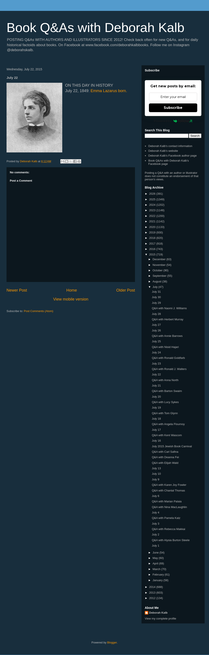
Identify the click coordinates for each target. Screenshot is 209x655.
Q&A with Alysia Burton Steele (170, 540)
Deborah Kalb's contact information (170, 146)
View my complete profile (160, 618)
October (158, 270)
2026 (152, 193)
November (160, 265)
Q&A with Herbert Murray (167, 319)
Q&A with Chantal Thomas (168, 490)
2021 (152, 221)
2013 (152, 592)
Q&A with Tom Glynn (165, 413)
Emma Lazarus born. (109, 91)
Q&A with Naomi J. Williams (169, 308)
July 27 (156, 324)
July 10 (156, 473)
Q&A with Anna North (165, 380)
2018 (152, 238)
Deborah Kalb (158, 612)
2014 (152, 587)
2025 (152, 199)
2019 (152, 232)
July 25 (156, 341)
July (155, 287)
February (159, 574)
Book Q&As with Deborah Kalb (95, 27)
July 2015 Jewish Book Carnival (172, 446)
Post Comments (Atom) (38, 311)
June (156, 552)
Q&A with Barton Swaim (167, 391)
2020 (152, 227)
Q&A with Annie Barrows (167, 336)
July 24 (156, 352)
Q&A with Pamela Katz (166, 518)
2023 (152, 210)
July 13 (156, 468)
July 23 (156, 363)
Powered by (173, 121)
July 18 (156, 418)
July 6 (155, 496)
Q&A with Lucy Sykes (165, 402)
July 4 (155, 512)
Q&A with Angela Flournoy (168, 424)
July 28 (156, 314)
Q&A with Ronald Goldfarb (168, 358)
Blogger (112, 642)
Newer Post (17, 290)
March (157, 569)
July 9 (155, 479)
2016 (152, 249)
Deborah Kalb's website (163, 150)
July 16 (156, 440)
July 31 (156, 291)
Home (71, 290)
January (158, 580)
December (160, 259)
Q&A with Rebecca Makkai (168, 529)
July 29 (156, 302)
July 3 (155, 523)
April (156, 563)
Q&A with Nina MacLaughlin (169, 507)
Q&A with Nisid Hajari (165, 347)
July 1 (155, 545)
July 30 (156, 297)
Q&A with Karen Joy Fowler (169, 484)
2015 (152, 254)
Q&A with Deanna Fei (165, 457)
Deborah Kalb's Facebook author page (172, 155)
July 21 (156, 385)
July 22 (156, 374)
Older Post (125, 290)
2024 (152, 204)
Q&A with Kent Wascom (167, 435)
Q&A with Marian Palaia (167, 501)
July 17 (156, 429)
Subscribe (173, 108)
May (156, 558)
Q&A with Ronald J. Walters (169, 369)
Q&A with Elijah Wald (165, 462)
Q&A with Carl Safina (165, 451)
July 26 (156, 330)
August (157, 281)
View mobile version (70, 299)
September (160, 275)
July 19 (156, 407)
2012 (152, 598)
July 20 (156, 396)
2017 (152, 243)
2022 (152, 216)
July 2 (155, 534)
